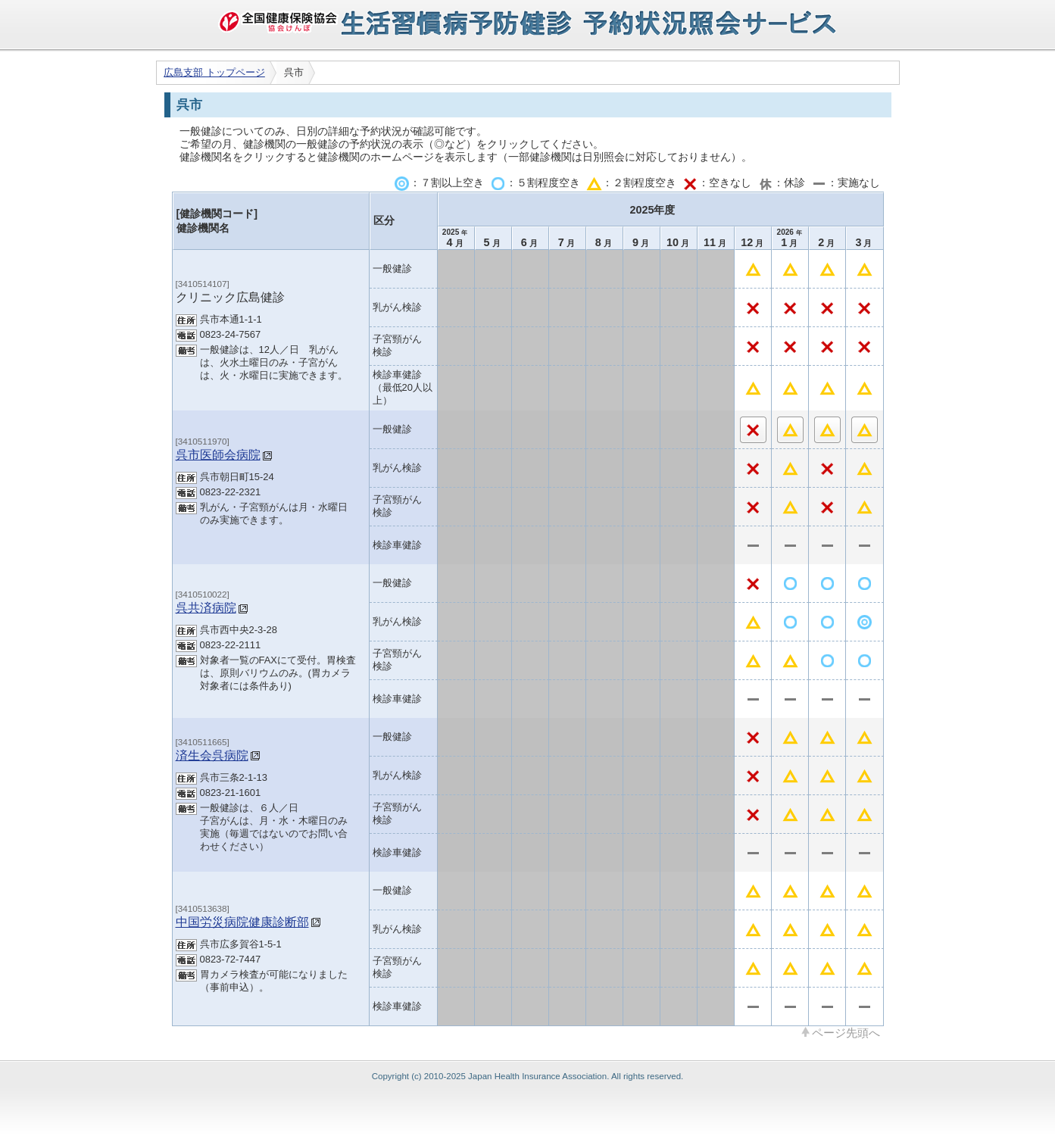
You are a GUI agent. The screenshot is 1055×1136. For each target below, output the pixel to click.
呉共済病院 (206, 607)
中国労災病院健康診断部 (242, 921)
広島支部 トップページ (214, 72)
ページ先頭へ (846, 1032)
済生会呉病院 (212, 755)
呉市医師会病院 (218, 454)
